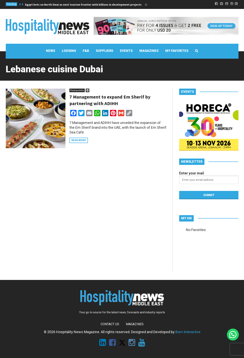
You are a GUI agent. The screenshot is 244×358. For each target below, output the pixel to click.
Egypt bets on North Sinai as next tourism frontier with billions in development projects (83, 4)
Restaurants (77, 90)
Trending (11, 4)
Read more (78, 140)
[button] (233, 335)
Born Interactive (187, 332)
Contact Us (110, 324)
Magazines (135, 324)
